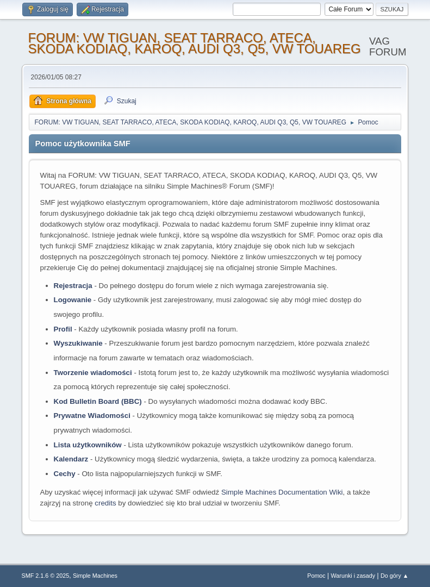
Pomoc (316, 575)
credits (105, 503)
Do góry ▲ (394, 575)
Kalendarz (71, 459)
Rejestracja (73, 286)
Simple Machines (95, 575)
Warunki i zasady (353, 575)
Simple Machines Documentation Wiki (282, 492)
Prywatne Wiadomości (92, 415)
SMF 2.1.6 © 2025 (46, 575)
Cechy (65, 474)
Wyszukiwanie (78, 343)
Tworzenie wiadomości (93, 373)
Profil (63, 329)
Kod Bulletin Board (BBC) (98, 401)
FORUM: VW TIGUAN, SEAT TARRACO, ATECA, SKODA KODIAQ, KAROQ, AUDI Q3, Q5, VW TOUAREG (194, 43)
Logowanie (73, 300)
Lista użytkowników (88, 445)
